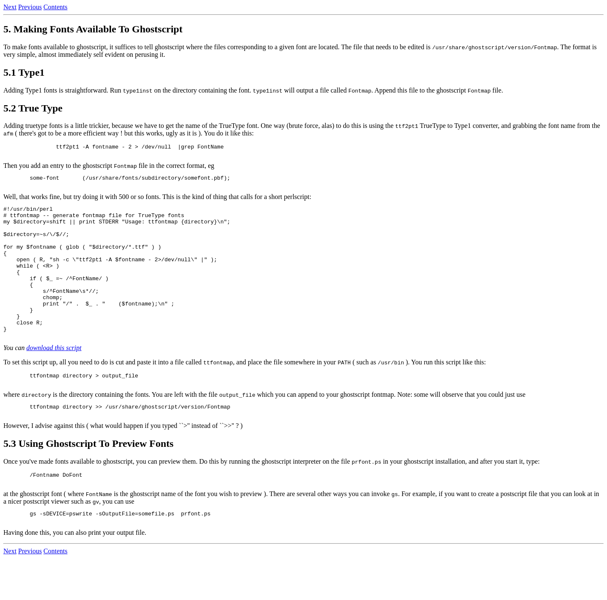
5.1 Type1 (24, 72)
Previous (30, 7)
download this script (54, 379)
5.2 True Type (32, 108)
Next (9, 7)
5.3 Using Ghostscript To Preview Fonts (88, 480)
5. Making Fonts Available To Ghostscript (93, 29)
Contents (55, 7)
